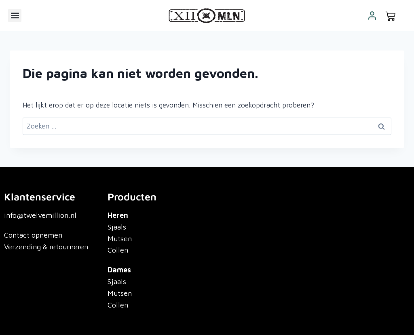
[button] (14, 15)
